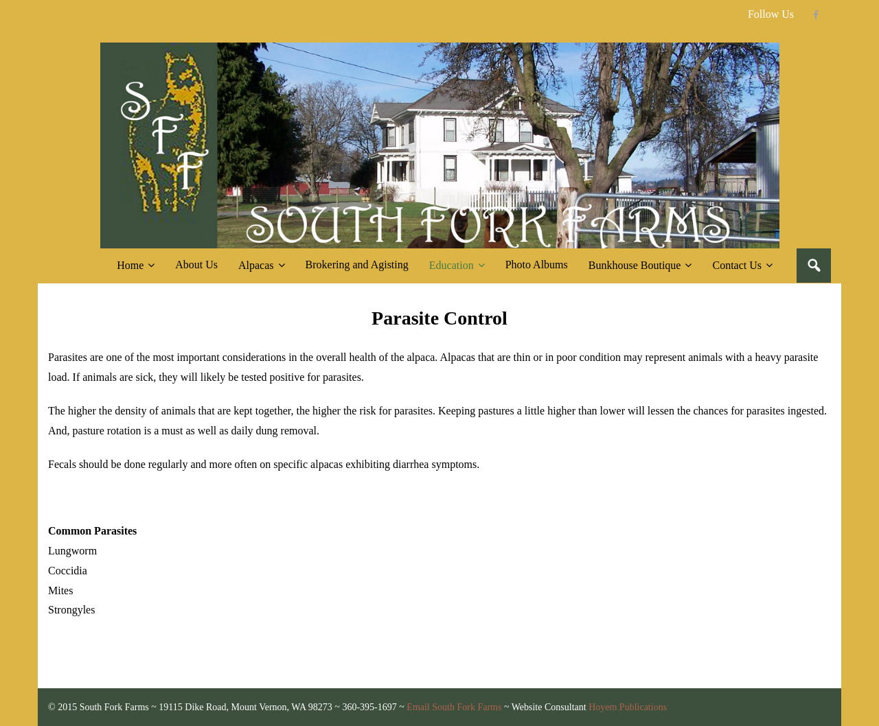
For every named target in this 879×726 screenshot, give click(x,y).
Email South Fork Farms (454, 707)
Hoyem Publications (628, 707)
